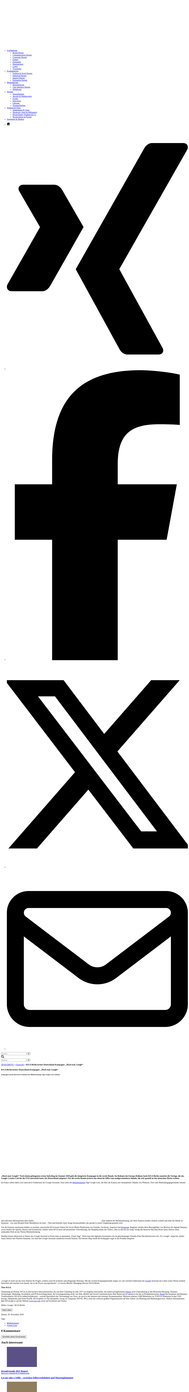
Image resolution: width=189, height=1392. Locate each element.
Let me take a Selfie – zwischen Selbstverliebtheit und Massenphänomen (37, 1377)
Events (15, 99)
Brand (162, 1294)
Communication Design (22, 55)
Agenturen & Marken (15, 119)
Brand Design (18, 53)
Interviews (17, 101)
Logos (15, 66)
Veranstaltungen (19, 105)
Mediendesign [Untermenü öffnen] (12, 83)
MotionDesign (18, 85)
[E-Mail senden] (97, 1049)
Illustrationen (18, 64)
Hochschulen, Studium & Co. (24, 115)
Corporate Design (20, 57)
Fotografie (17, 62)
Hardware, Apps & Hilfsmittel (25, 112)
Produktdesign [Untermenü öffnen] (12, 71)
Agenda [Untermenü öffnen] (10, 92)
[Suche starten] (28, 1053)
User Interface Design (21, 87)
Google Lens (12, 1325)
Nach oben (6, 1310)
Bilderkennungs (79, 1183)
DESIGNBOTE (7, 1065)
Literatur (16, 103)
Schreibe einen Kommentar (13, 1337)
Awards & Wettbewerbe (22, 96)
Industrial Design (19, 76)
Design (128, 1292)
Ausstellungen (18, 94)
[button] (2, 1057)
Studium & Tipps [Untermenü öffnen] (14, 108)
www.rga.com (34, 1301)
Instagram (125, 1227)
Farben (15, 60)
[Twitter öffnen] (97, 867)
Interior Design (19, 78)
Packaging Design (20, 80)
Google (148, 1281)
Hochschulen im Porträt (22, 117)
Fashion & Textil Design (22, 73)
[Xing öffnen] (97, 369)
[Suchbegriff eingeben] (13, 1053)
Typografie (17, 69)
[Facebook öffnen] (97, 659)
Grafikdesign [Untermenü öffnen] (12, 50)
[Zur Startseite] (44, 46)
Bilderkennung (13, 1323)
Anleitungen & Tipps (21, 110)
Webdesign (17, 89)
